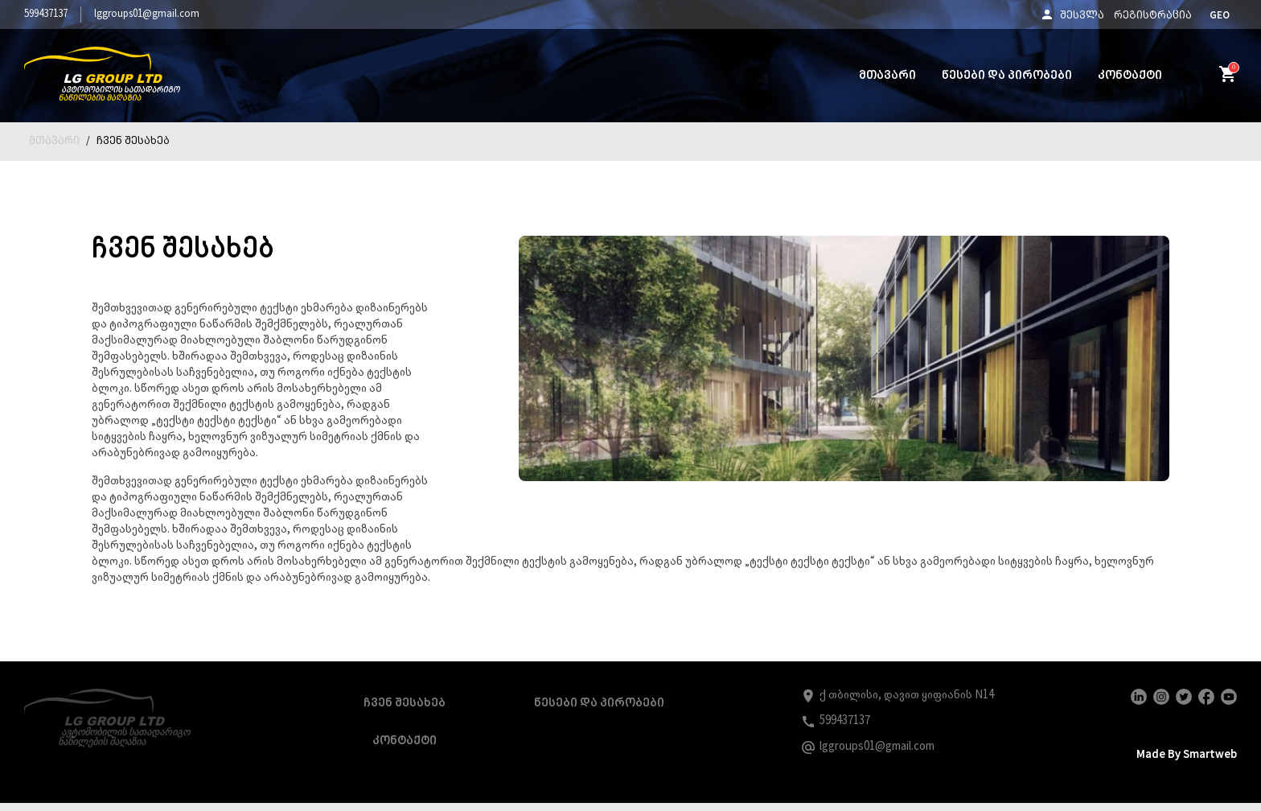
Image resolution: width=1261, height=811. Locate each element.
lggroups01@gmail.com (146, 14)
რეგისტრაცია (1153, 16)
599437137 (46, 14)
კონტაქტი (1130, 75)
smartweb (1205, 770)
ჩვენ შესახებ (133, 141)
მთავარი (887, 75)
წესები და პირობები (1007, 75)
